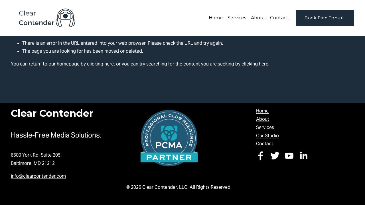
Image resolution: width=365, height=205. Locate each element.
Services (265, 127)
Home (216, 17)
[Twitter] (274, 155)
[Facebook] (260, 155)
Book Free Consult (325, 17)
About (262, 119)
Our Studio (267, 136)
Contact (279, 17)
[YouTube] (289, 155)
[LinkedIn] (303, 155)
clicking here (100, 64)
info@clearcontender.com (38, 176)
